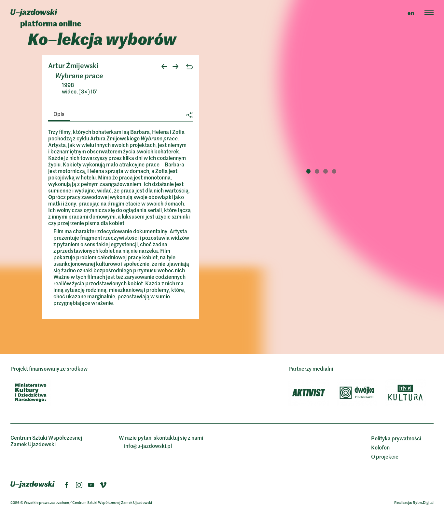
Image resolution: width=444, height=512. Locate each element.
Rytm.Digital (423, 502)
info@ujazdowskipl (148, 445)
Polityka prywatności (396, 438)
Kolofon (380, 447)
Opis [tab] (58, 113)
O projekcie (384, 456)
